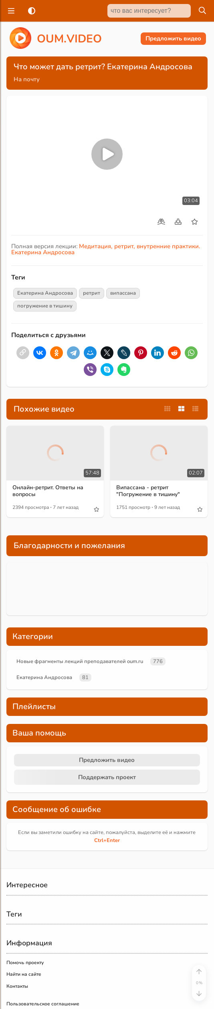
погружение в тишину (45, 306)
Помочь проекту (25, 962)
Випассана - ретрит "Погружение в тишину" (148, 491)
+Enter (107, 840)
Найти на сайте (23, 974)
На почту (27, 79)
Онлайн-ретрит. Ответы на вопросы (47, 491)
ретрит (91, 293)
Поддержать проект (107, 777)
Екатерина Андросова (45, 293)
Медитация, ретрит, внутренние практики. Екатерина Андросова (105, 249)
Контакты (17, 986)
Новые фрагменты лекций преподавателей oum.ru (79, 661)
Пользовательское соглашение (42, 1004)
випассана (123, 293)
